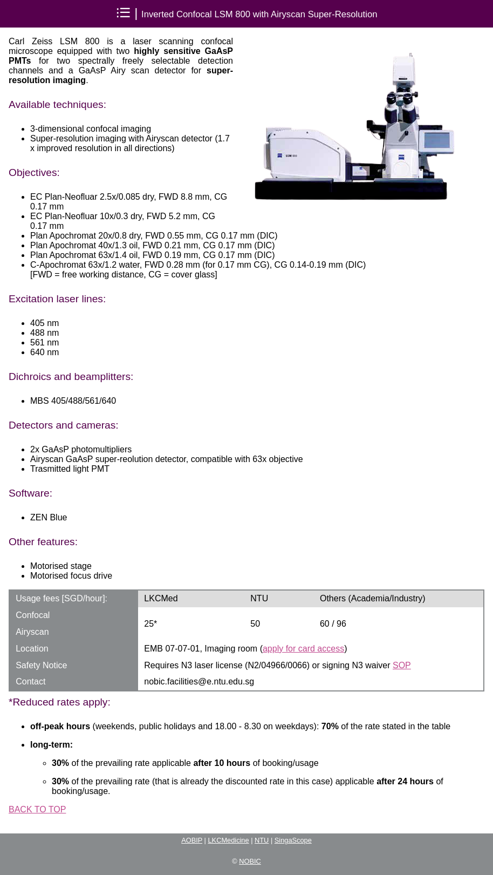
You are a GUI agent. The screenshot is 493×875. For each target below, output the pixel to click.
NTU (262, 840)
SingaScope (293, 840)
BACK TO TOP (37, 809)
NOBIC (250, 861)
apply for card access (303, 648)
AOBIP (191, 840)
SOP (402, 665)
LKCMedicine (228, 840)
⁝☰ (123, 12)
